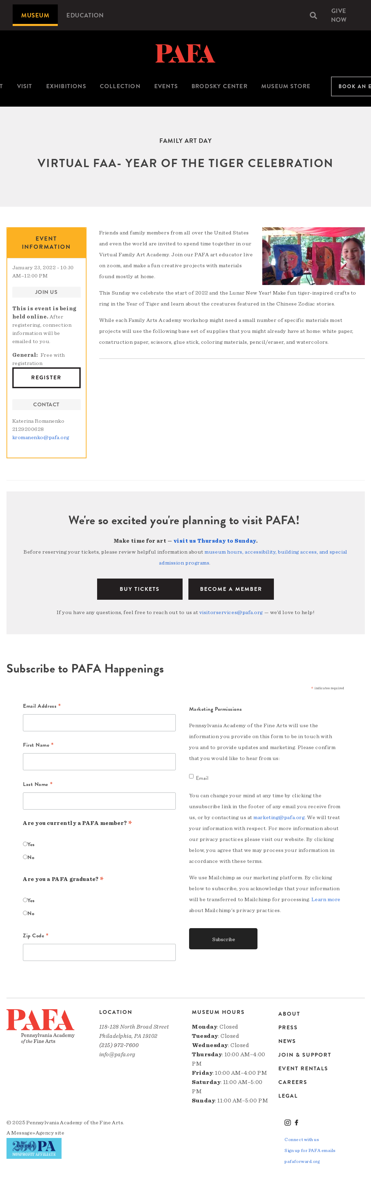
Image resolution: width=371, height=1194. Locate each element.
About (289, 1014)
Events (166, 86)
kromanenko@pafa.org (40, 437)
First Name (38, 746)
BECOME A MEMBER (231, 589)
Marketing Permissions (215, 709)
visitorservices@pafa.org (231, 612)
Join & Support (304, 1055)
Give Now (339, 15)
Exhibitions (66, 86)
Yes (31, 844)
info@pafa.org (117, 1054)
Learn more (326, 899)
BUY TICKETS (140, 589)
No (30, 857)
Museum (35, 15)
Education (85, 15)
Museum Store (285, 86)
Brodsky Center (219, 86)
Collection (120, 86)
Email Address (42, 707)
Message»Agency (32, 1133)
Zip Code (36, 936)
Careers (292, 1082)
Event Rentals (303, 1068)
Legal (288, 1096)
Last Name (38, 785)
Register (46, 378)
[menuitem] (35, 15)
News (287, 1041)
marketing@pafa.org (279, 817)
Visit (24, 86)
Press (288, 1027)
